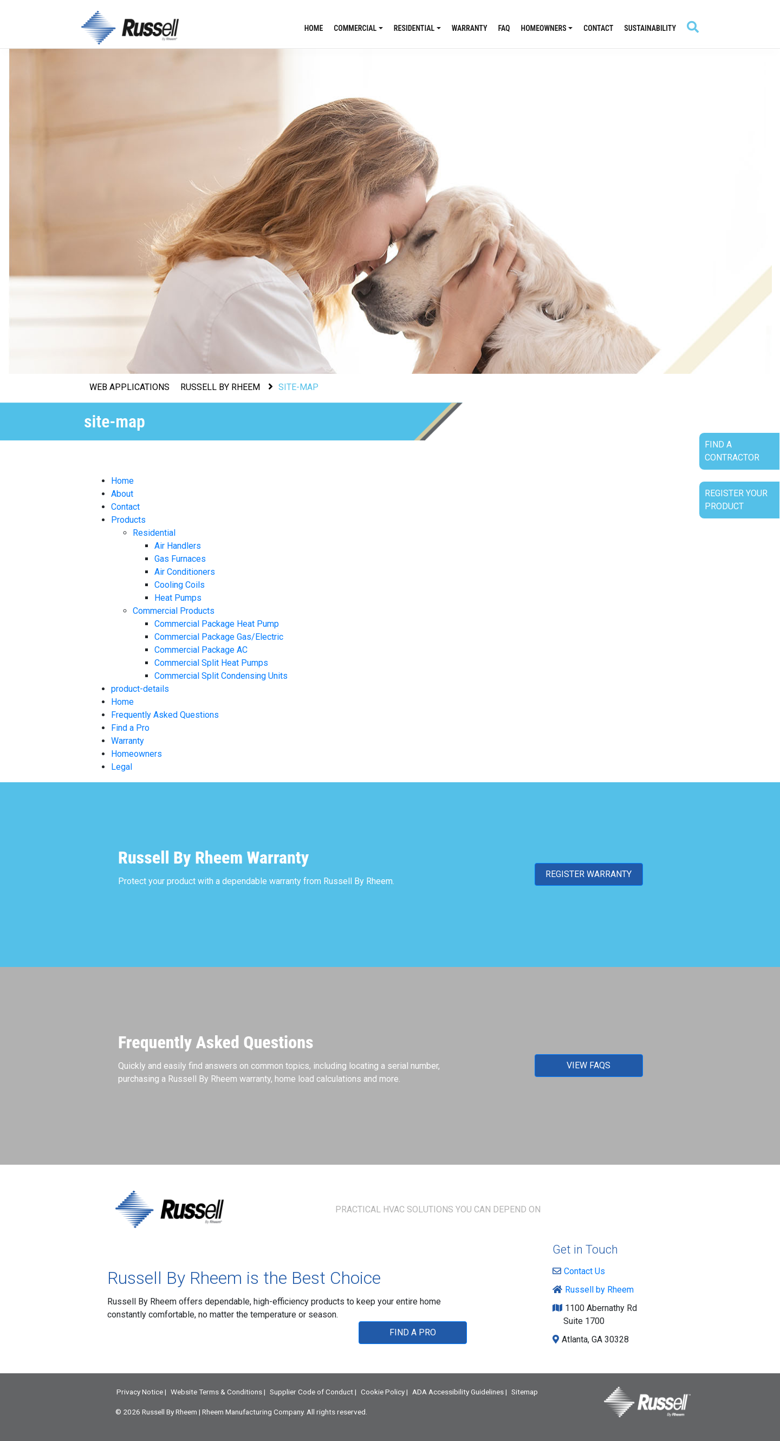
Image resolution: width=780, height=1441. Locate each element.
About (122, 494)
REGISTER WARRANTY (588, 874)
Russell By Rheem (169, 1411)
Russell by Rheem (596, 1289)
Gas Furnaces (180, 559)
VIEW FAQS (588, 1065)
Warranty (469, 28)
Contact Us (581, 1271)
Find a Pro (130, 728)
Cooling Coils (179, 585)
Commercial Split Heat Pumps (211, 663)
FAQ (504, 28)
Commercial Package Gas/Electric (218, 637)
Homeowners (544, 28)
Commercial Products (173, 611)
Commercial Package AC (201, 650)
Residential (414, 28)
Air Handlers (177, 546)
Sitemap (524, 1391)
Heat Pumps (178, 598)
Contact (598, 28)
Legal (121, 767)
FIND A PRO (412, 1332)
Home (313, 28)
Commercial (355, 28)
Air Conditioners (184, 572)
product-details (140, 689)
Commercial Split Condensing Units (221, 676)
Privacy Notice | (141, 1391)
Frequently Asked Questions (165, 715)
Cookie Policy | (384, 1391)
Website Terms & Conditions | (218, 1391)
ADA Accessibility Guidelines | (459, 1391)
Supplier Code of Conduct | (313, 1391)
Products (128, 520)
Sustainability (650, 28)
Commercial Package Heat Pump (216, 624)
